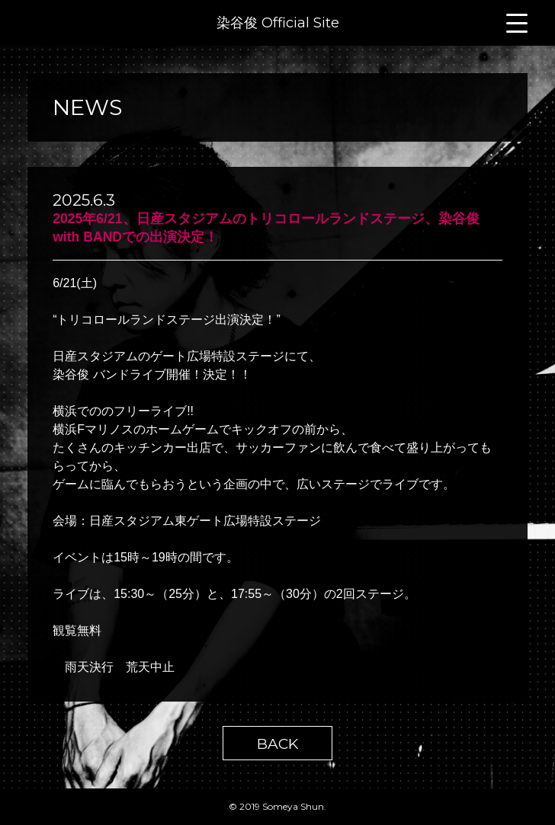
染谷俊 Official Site (278, 22)
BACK (277, 743)
